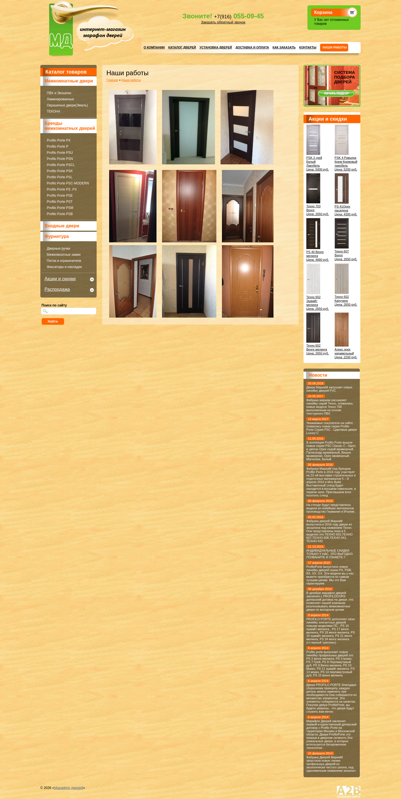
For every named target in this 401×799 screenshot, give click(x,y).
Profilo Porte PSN (60, 159)
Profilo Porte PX (58, 140)
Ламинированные (60, 99)
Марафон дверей (68, 788)
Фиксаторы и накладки (64, 267)
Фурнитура (57, 236)
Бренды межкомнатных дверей (70, 126)
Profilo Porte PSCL (61, 165)
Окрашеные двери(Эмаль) (67, 105)
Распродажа (57, 289)
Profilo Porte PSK (60, 171)
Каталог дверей (182, 47)
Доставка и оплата (252, 47)
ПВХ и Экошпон (59, 93)
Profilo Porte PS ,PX (62, 189)
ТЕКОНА (53, 111)
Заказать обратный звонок (223, 22)
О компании (154, 47)
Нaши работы (335, 47)
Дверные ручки (58, 248)
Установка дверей (216, 47)
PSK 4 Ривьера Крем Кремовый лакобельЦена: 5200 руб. (346, 161)
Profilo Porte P (57, 146)
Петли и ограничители (64, 261)
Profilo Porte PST (60, 202)
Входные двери (62, 225)
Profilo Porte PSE (60, 196)
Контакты (307, 47)
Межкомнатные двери (69, 81)
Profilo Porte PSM (60, 208)
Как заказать (284, 47)
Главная (112, 80)
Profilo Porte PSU (60, 153)
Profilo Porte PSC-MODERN (68, 183)
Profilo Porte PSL (59, 177)
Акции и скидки (60, 278)
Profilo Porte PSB (60, 214)
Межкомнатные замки (63, 255)
